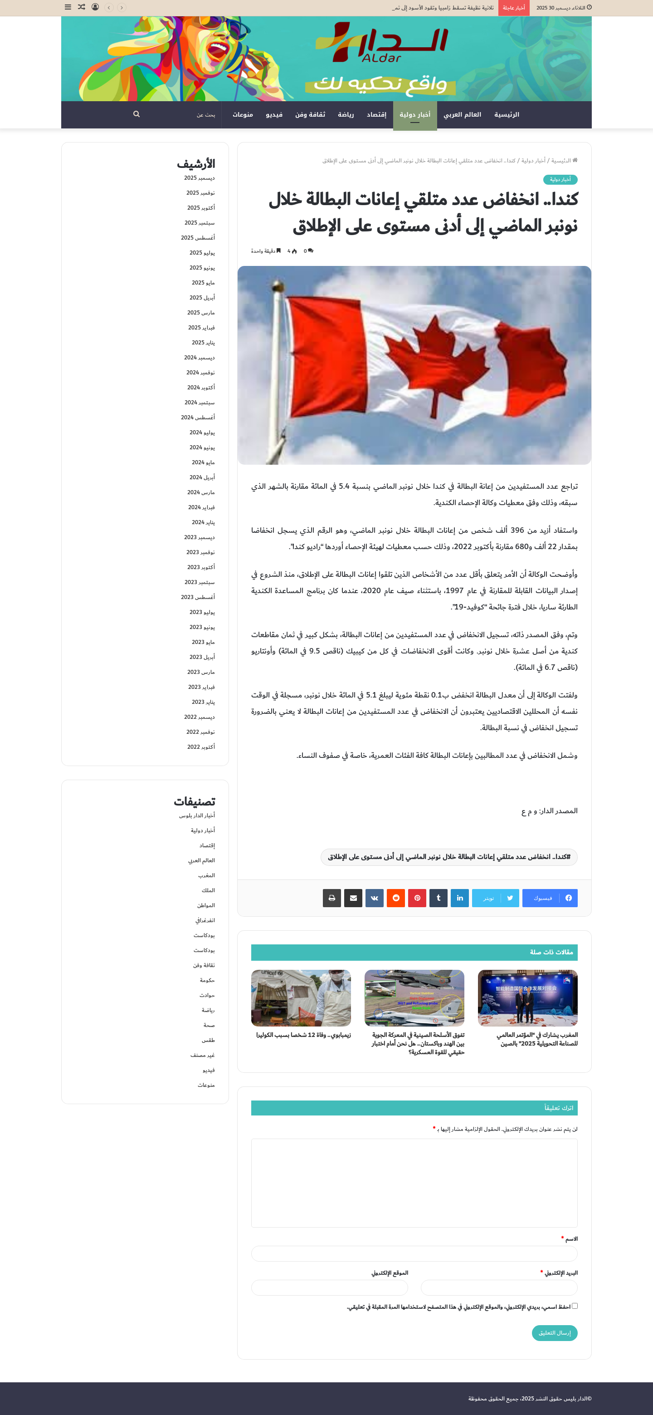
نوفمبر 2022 (200, 732)
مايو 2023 (203, 642)
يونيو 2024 (202, 447)
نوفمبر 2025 (200, 193)
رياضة (346, 114)
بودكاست (204, 935)
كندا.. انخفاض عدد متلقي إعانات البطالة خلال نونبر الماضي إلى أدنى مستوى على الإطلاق (447, 857)
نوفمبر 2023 (200, 552)
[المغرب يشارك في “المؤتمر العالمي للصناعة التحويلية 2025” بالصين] (528, 998)
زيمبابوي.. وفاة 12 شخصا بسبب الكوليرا (303, 1035)
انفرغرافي (205, 920)
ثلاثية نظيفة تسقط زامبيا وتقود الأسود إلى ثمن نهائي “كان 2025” (423, 8)
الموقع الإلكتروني (389, 1273)
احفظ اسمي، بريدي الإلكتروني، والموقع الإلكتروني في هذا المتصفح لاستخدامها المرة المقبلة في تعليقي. (458, 1307)
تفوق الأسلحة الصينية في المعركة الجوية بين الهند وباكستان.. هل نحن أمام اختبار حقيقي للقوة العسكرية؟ (418, 1044)
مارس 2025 (201, 313)
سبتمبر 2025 (200, 223)
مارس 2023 (201, 672)
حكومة (207, 980)
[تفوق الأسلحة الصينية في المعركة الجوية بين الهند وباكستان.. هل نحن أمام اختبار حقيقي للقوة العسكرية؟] (414, 998)
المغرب (206, 875)
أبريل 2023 (202, 657)
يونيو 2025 (202, 268)
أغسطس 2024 (198, 418)
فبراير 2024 (201, 507)
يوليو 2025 (202, 253)
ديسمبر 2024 (199, 358)
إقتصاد (377, 114)
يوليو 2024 (202, 432)
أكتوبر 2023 (201, 567)
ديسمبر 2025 (199, 178)
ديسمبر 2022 (199, 717)
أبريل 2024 (202, 477)
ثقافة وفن (310, 114)
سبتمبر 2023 (200, 582)
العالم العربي (462, 114)
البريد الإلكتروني (559, 1273)
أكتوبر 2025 (201, 208)
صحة (209, 1025)
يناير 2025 (203, 343)
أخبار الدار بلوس (197, 816)
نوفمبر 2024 (200, 373)
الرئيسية (507, 114)
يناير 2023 (203, 702)
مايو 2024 (203, 462)
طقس (208, 1040)
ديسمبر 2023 (199, 537)
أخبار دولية (415, 114)
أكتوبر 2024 (201, 388)
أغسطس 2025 (198, 238)
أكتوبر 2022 (201, 747)
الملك (208, 890)
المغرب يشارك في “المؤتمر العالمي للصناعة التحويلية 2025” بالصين (537, 1039)
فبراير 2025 (201, 328)
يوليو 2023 (202, 612)
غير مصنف (202, 1055)
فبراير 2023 (201, 687)
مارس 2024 (201, 492)
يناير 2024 (203, 522)
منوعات (243, 114)
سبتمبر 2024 (200, 403)
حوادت (207, 995)
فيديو (274, 114)
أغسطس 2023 (198, 597)
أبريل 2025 (202, 298)
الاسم (569, 1239)
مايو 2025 (203, 283)
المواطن (206, 905)
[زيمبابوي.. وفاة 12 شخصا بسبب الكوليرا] (301, 998)
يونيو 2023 (202, 627)
